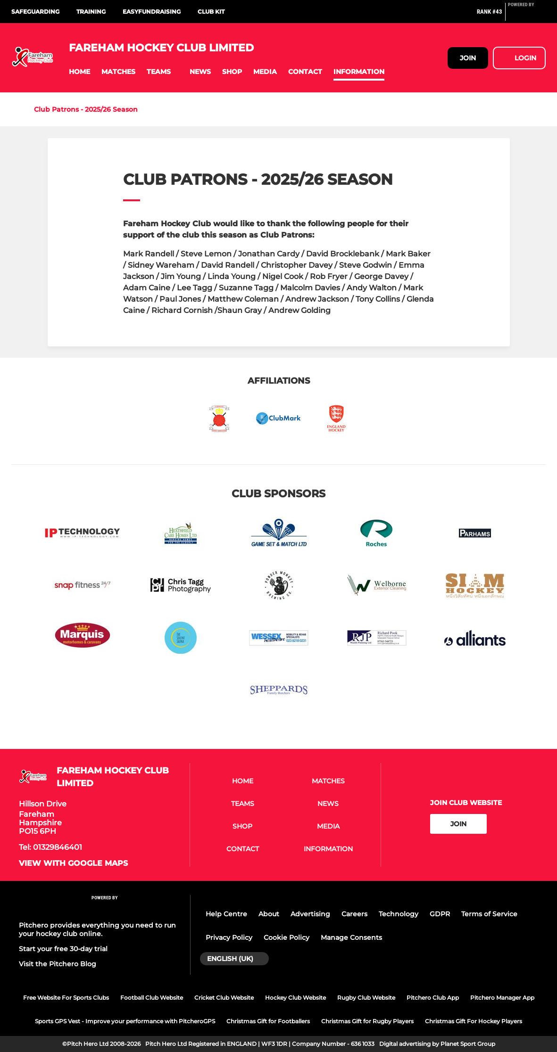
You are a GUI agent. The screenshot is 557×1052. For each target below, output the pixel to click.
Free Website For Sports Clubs (66, 997)
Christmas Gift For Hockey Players (473, 1021)
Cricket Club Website (224, 997)
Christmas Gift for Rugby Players (367, 1021)
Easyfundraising (152, 11)
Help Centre (226, 914)
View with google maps (73, 863)
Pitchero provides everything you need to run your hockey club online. (97, 929)
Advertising (310, 914)
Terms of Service (489, 914)
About (268, 914)
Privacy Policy (229, 937)
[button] (79, 72)
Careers (354, 914)
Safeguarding (35, 11)
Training (91, 11)
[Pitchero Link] (527, 15)
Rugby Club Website (366, 997)
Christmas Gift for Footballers (268, 1021)
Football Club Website (151, 997)
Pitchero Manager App (502, 997)
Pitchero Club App (433, 997)
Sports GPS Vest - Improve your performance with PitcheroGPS (125, 1021)
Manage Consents (351, 937)
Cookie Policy (286, 937)
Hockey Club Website (295, 997)
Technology (398, 914)
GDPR (440, 914)
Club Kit (211, 11)
